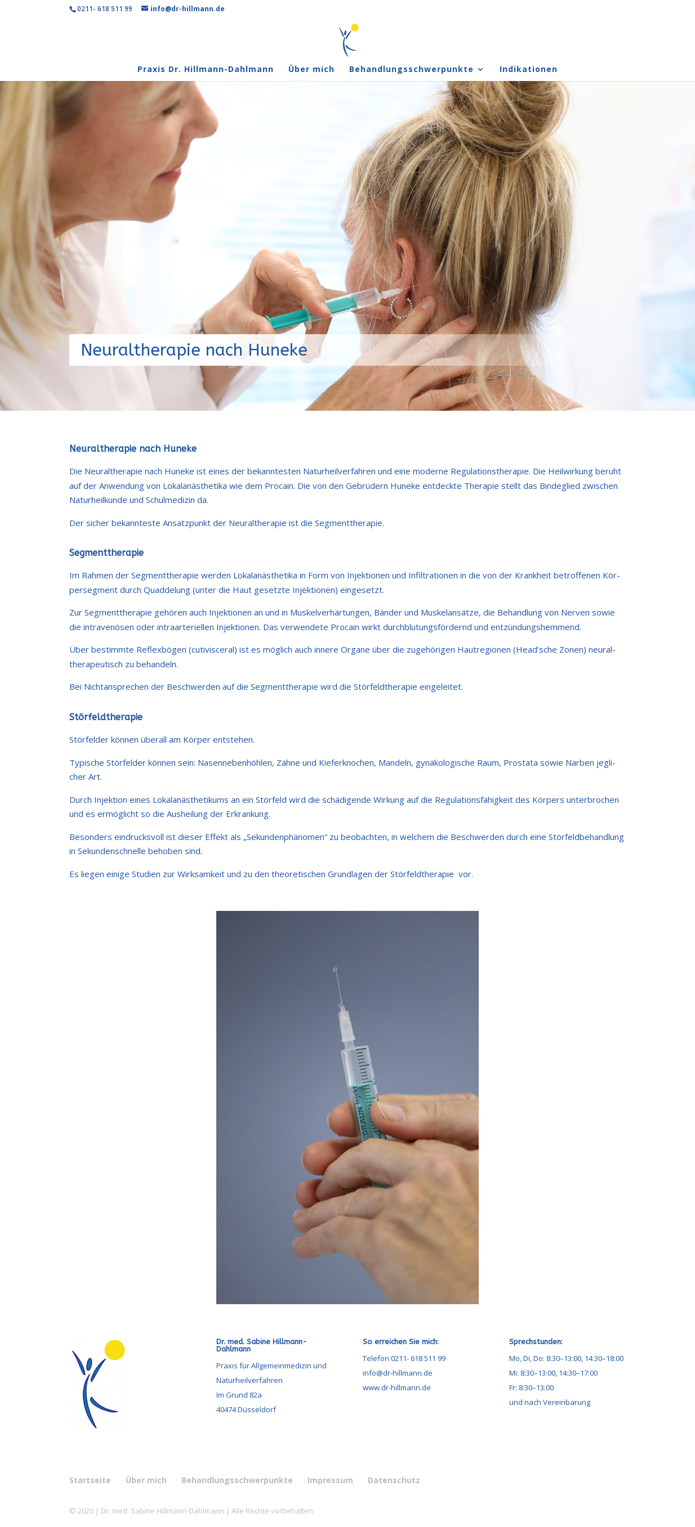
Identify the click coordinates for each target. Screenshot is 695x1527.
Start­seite (90, 1480)
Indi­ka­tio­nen (529, 69)
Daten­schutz (394, 1480)
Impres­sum (330, 1480)
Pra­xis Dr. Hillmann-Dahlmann (205, 69)
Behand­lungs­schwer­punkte (411, 69)
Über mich (311, 69)
